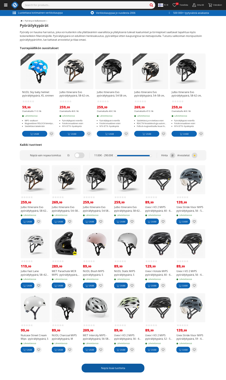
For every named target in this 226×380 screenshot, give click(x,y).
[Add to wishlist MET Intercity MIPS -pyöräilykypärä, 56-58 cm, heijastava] (101, 350)
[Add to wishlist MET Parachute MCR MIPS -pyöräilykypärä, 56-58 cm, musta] (70, 286)
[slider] (116, 155)
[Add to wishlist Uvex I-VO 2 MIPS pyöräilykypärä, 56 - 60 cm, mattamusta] (194, 286)
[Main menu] (6, 5)
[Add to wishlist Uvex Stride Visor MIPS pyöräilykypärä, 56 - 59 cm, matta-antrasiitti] (194, 222)
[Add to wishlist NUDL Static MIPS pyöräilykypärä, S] (132, 286)
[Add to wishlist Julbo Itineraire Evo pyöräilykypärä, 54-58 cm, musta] (126, 134)
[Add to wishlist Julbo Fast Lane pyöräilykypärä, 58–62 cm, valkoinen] (39, 286)
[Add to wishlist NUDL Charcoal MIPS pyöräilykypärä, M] (70, 350)
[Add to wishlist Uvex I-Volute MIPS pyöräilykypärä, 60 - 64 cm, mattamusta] (163, 286)
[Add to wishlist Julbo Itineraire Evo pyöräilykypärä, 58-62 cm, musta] (201, 134)
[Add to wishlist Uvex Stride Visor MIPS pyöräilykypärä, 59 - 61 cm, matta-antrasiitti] (194, 350)
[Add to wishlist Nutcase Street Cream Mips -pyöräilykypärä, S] (39, 350)
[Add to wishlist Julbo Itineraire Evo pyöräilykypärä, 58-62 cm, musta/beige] (89, 134)
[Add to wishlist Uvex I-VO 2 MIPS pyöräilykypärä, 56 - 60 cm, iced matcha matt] (132, 350)
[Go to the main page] (21, 20)
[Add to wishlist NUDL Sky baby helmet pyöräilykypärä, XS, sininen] (51, 134)
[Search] (88, 5)
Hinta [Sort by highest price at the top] (168, 155)
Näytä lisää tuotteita (113, 368)
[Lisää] (34, 134)
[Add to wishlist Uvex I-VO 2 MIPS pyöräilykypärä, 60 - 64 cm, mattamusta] (163, 222)
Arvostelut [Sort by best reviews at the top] (187, 155)
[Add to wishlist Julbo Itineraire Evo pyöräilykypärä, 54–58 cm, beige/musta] (164, 134)
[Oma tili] (198, 5)
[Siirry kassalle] (215, 5)
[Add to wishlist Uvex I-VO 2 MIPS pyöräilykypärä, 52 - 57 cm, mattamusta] (163, 350)
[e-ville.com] (14, 5)
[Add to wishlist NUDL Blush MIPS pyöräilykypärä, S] (101, 286)
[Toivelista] (180, 5)
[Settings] (163, 5)
